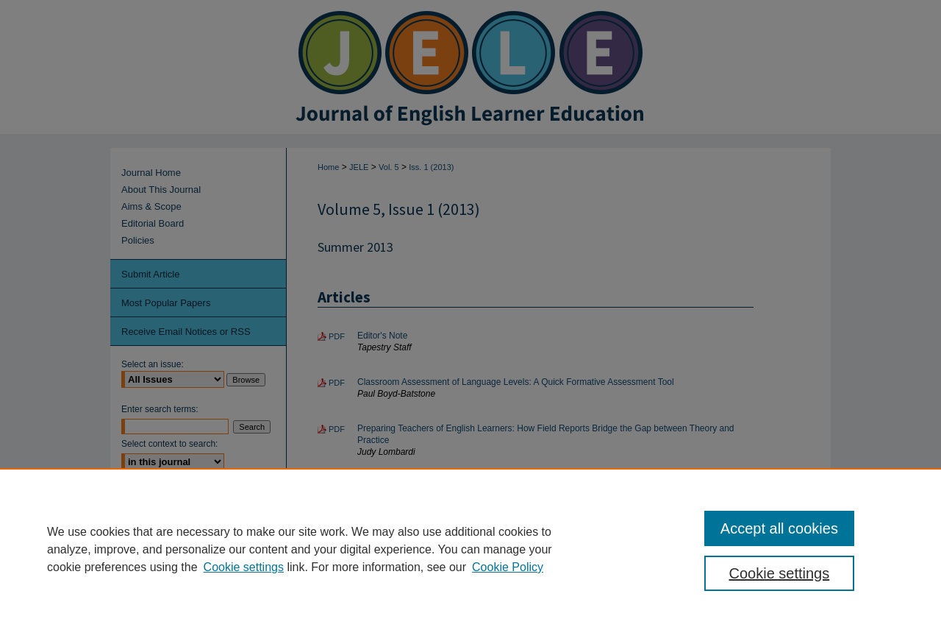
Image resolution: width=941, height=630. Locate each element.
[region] (470, 549)
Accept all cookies (779, 528)
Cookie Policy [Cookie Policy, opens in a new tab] (507, 567)
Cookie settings (244, 567)
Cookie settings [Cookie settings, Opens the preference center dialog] (779, 573)
